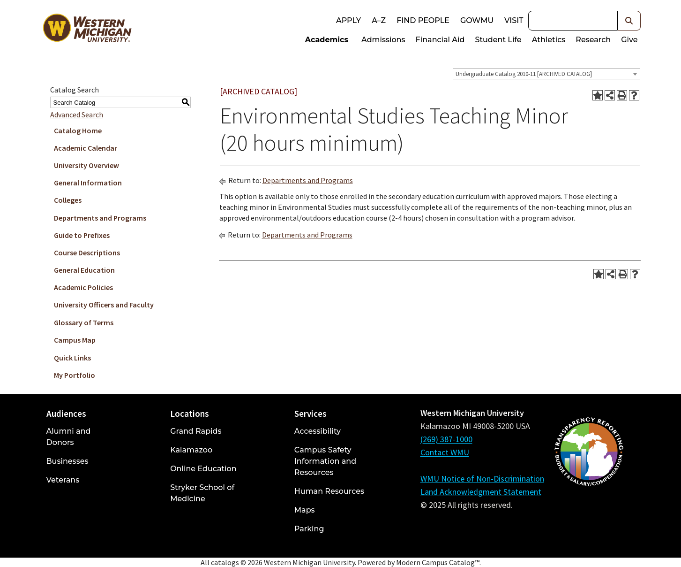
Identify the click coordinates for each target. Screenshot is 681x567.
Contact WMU (444, 452)
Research (593, 39)
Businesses (67, 461)
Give (629, 39)
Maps (304, 510)
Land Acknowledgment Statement (480, 491)
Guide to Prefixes (82, 235)
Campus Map (75, 340)
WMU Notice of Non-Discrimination (482, 478)
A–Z (379, 20)
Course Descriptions (87, 252)
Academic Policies (83, 287)
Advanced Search (76, 114)
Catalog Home (78, 130)
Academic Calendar (85, 148)
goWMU (477, 20)
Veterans (63, 479)
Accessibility (317, 431)
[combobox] (546, 73)
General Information (88, 182)
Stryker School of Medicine (202, 493)
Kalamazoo (191, 449)
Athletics (549, 39)
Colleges (68, 200)
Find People (423, 20)
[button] (629, 21)
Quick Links (72, 357)
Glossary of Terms (83, 322)
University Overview (86, 165)
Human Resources (329, 491)
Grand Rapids (195, 431)
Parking (309, 528)
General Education (84, 270)
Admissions (383, 39)
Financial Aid (440, 39)
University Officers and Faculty (104, 304)
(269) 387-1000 (446, 439)
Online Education (203, 468)
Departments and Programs (100, 217)
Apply (348, 20)
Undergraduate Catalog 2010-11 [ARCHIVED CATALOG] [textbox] (524, 74)
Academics (326, 39)
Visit (513, 20)
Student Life (498, 39)
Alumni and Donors (68, 437)
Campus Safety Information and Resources (325, 461)
